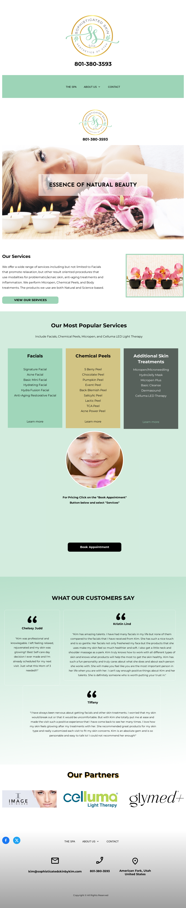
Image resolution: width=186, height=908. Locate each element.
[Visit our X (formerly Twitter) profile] (16, 840)
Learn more (35, 421)
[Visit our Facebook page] (5, 840)
